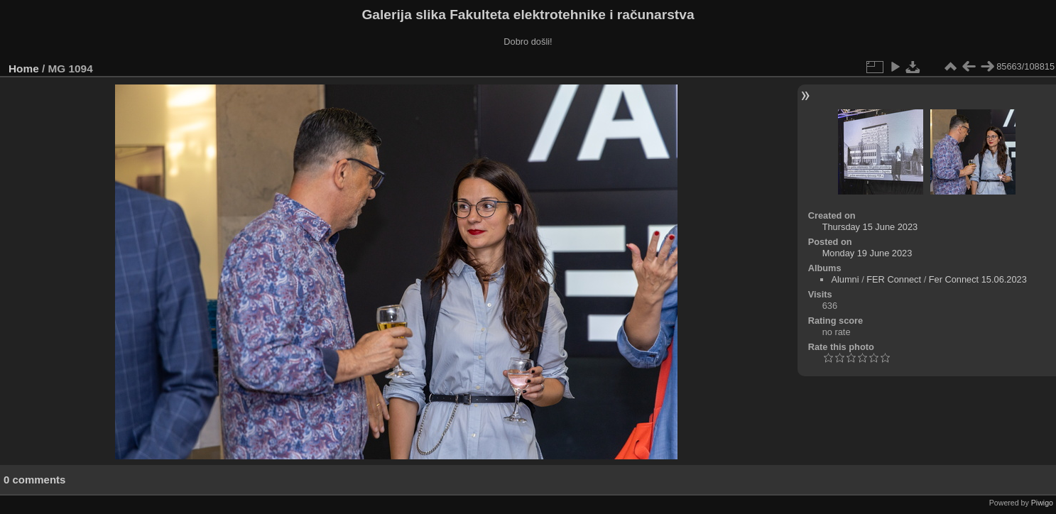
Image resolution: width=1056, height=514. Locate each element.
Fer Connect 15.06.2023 (978, 279)
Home (24, 68)
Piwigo (1042, 502)
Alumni (845, 279)
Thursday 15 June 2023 (870, 227)
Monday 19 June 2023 (867, 253)
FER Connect (894, 279)
